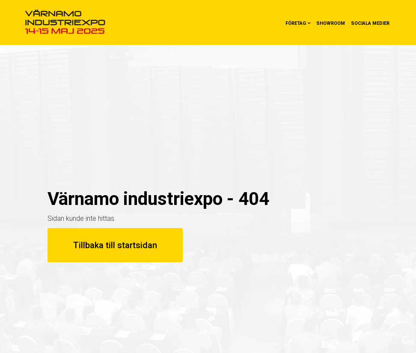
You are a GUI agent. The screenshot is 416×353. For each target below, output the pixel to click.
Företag (295, 23)
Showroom (330, 23)
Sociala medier (370, 23)
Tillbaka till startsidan (115, 245)
